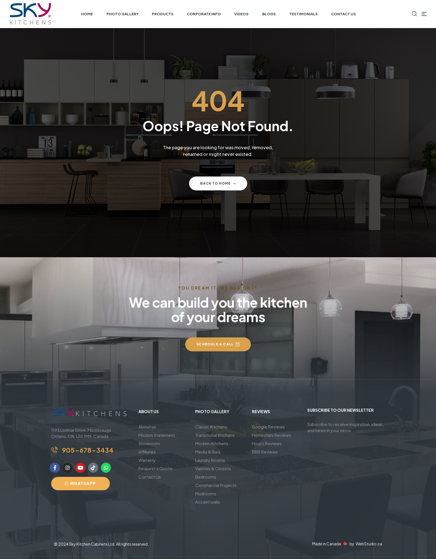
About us (147, 426)
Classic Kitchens (211, 426)
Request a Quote (155, 468)
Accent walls (207, 501)
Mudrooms (205, 493)
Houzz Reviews (267, 443)
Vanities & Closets (213, 468)
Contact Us (149, 476)
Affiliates (147, 451)
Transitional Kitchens (215, 435)
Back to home (218, 183)
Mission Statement (156, 435)
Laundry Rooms (210, 460)
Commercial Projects (216, 485)
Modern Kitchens (211, 443)
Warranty (147, 460)
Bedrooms (205, 476)
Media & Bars (208, 451)
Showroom (149, 443)
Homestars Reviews (271, 435)
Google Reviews (268, 426)
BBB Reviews (265, 451)
